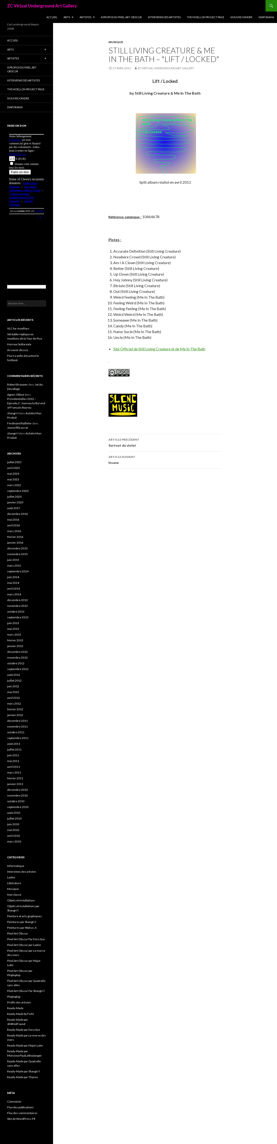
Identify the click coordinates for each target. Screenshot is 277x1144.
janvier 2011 (15, 784)
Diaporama (266, 17)
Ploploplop (13, 996)
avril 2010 (13, 835)
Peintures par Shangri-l (21, 922)
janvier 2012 (15, 715)
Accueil (51, 17)
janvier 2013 (15, 646)
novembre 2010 (17, 795)
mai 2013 (13, 629)
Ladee (11, 877)
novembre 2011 (17, 726)
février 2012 (15, 709)
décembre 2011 (17, 721)
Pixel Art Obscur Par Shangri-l (25, 991)
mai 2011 (13, 761)
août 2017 (13, 508)
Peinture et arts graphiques (24, 916)
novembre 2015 (17, 554)
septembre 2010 (17, 807)
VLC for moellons (18, 328)
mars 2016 (14, 531)
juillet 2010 (14, 818)
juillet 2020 (14, 496)
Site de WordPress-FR (21, 1119)
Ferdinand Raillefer (19, 423)
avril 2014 (13, 588)
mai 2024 (13, 473)
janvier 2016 (15, 542)
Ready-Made (15, 1008)
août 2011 (13, 744)
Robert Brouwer (17, 384)
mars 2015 (14, 565)
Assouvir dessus (17, 350)
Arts (67, 17)
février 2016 (15, 537)
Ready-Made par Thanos (22, 1077)
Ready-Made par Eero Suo (23, 1029)
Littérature (14, 883)
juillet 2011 (14, 749)
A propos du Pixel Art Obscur (121, 17)
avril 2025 (13, 468)
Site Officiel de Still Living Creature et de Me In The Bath (159, 349)
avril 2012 (13, 698)
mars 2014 (14, 594)
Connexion (14, 1101)
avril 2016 (13, 525)
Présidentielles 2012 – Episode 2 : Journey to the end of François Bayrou (26, 403)
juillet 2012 (14, 680)
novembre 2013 (17, 606)
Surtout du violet (165, 442)
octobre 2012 (15, 663)
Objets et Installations (21, 900)
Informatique (15, 866)
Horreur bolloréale (19, 344)
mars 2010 (14, 841)
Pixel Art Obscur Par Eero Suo (26, 939)
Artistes (85, 17)
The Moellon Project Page (205, 17)
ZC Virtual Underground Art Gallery (42, 5)
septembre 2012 (17, 669)
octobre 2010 (15, 801)
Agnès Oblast (15, 394)
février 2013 (15, 640)
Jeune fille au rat (17, 427)
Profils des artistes (19, 1002)
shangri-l (12, 413)
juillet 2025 (14, 462)
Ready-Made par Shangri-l (23, 1071)
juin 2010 (13, 824)
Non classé (14, 894)
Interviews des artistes (164, 17)
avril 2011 (13, 766)
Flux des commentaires (22, 1113)
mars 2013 (14, 634)
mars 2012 (14, 703)
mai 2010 (13, 830)
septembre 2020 (17, 491)
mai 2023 (13, 479)
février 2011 (15, 778)
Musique (116, 42)
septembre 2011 (17, 738)
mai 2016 (13, 519)
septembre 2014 (17, 571)
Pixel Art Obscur (17, 933)
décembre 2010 (17, 789)
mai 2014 (13, 583)
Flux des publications (20, 1107)
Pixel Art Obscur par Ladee (24, 945)
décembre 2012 (17, 652)
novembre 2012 (17, 657)
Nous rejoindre (241, 17)
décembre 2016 (17, 514)
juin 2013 (13, 623)
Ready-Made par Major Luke (25, 1045)
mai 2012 (13, 692)
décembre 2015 (17, 548)
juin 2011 (13, 755)
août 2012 (13, 675)
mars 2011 (14, 772)
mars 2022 (14, 485)
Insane (165, 459)
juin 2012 (13, 686)
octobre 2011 (15, 732)
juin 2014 (13, 577)
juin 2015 (13, 560)
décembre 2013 (17, 600)
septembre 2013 (17, 617)
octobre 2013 (15, 611)
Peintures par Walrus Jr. (22, 927)
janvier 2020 (15, 502)
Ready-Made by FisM (20, 1014)
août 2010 (13, 812)
